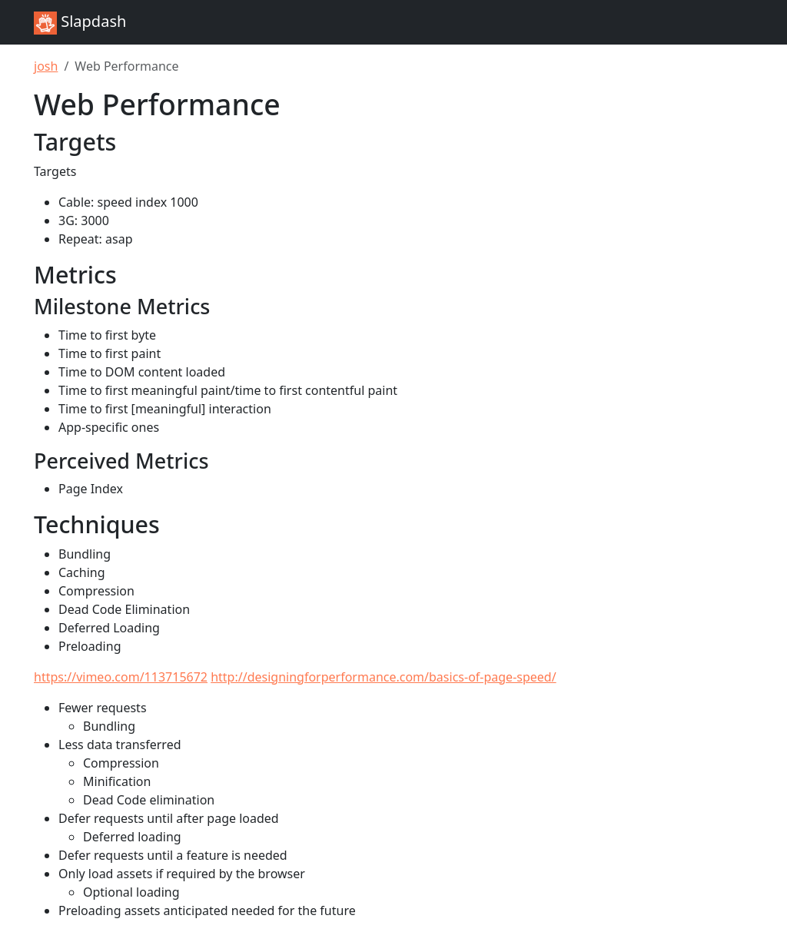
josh (46, 66)
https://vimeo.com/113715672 (121, 676)
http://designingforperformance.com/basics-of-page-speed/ (383, 676)
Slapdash (80, 23)
